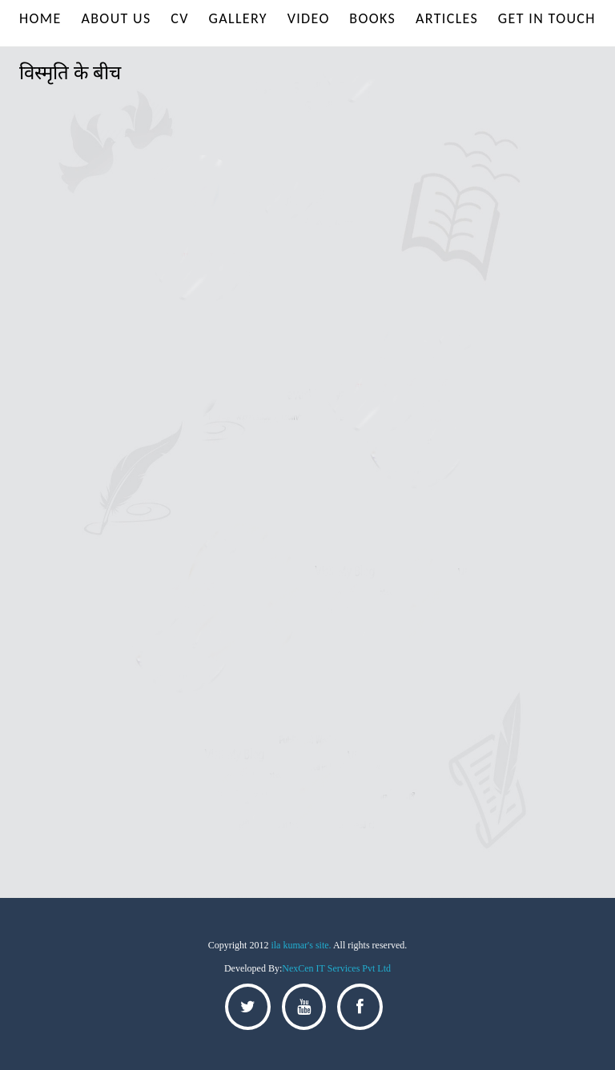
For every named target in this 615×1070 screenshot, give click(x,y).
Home (40, 18)
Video (308, 18)
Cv (180, 18)
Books (372, 18)
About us (116, 18)
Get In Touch (547, 18)
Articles (447, 18)
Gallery (237, 18)
